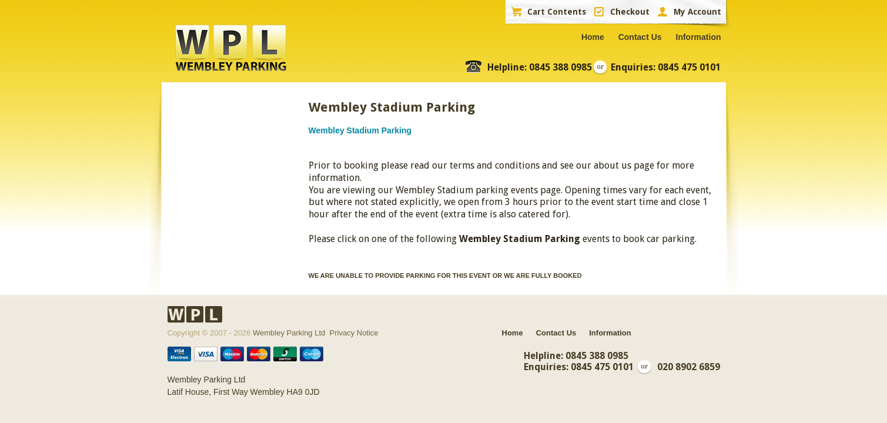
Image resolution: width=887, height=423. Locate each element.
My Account (697, 11)
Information (698, 37)
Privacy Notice (354, 332)
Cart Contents (556, 11)
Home (592, 37)
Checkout (630, 11)
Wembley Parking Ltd (289, 332)
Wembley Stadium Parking (360, 130)
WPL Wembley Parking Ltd (230, 48)
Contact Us (640, 37)
